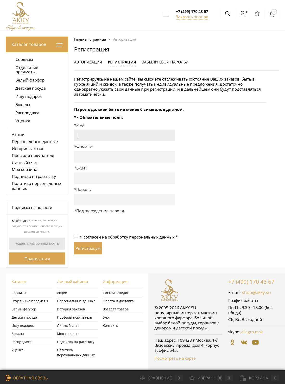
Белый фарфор (24, 309)
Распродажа (22, 342)
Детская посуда (24, 317)
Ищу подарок (23, 325)
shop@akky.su (256, 292)
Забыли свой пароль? (165, 62)
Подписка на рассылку (34, 176)
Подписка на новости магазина (32, 209)
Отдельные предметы (30, 301)
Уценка (18, 350)
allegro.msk (252, 331)
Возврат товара (116, 309)
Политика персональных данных (36, 186)
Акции (18, 134)
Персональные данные (35, 141)
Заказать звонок (192, 16)
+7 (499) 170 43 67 (251, 281)
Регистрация (122, 62)
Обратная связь (27, 378)
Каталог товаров (37, 44)
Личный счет (25, 162)
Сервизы (19, 292)
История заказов (28, 148)
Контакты (111, 325)
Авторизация (88, 62)
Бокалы (18, 333)
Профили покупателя (33, 155)
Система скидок (116, 292)
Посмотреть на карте (175, 358)
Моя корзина (24, 169)
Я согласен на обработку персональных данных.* (129, 237)
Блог (106, 317)
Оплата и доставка (118, 301)
